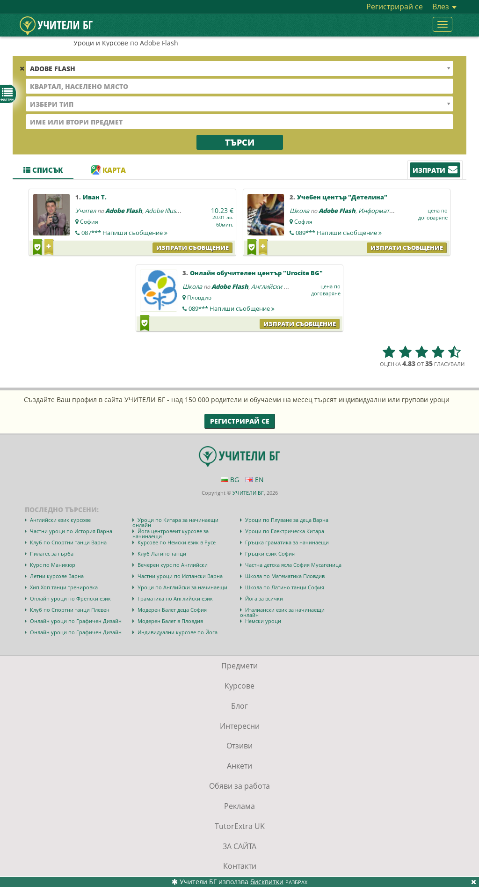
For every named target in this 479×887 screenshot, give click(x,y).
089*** (339, 232)
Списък (43, 170)
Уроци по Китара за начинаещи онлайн (175, 522)
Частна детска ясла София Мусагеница (293, 564)
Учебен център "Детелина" (342, 197)
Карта (108, 170)
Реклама (239, 806)
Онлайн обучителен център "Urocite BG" (256, 273)
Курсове (239, 686)
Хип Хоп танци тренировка (64, 587)
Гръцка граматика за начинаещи (287, 542)
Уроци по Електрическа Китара (284, 531)
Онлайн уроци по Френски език (70, 598)
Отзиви (239, 745)
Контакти (239, 866)
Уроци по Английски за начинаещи (182, 587)
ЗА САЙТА (239, 846)
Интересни (240, 726)
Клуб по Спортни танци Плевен (69, 609)
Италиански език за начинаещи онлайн (282, 612)
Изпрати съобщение (192, 247)
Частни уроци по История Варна (71, 531)
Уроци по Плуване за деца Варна (286, 519)
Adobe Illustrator (168, 210)
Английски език (274, 286)
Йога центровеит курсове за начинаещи (170, 534)
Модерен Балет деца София (172, 609)
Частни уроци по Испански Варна (180, 575)
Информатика (378, 210)
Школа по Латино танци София (284, 587)
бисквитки (266, 881)
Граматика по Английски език (175, 598)
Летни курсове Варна (57, 575)
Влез (444, 6)
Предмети (239, 665)
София (89, 222)
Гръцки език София (270, 553)
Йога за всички (264, 598)
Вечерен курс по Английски (173, 564)
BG (230, 479)
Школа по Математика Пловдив (285, 575)
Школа (299, 210)
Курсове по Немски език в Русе (177, 542)
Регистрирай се (394, 6)
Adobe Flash (123, 210)
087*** (124, 232)
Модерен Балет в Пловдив (170, 620)
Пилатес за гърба (51, 553)
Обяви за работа (239, 786)
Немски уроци (263, 620)
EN (255, 479)
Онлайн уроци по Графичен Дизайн (76, 620)
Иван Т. (95, 197)
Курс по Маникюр (52, 564)
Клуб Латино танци (162, 553)
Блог (239, 706)
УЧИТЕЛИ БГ (248, 492)
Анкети (239, 766)
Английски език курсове (60, 519)
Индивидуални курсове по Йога (178, 632)
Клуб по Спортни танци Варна (68, 542)
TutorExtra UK (240, 826)
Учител (85, 210)
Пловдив (199, 297)
